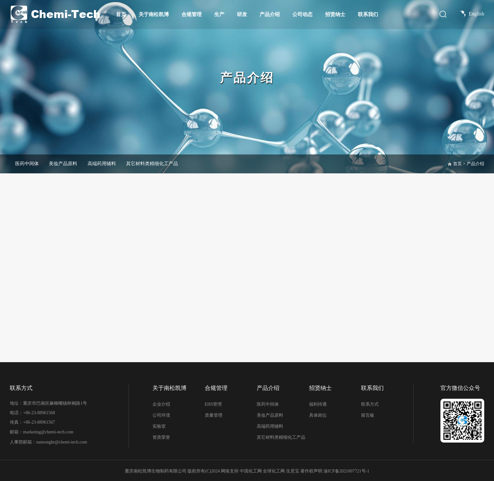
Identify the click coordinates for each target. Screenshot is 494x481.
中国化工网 (251, 469)
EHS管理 (213, 404)
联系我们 (368, 14)
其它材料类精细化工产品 (167, 163)
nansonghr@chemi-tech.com (62, 441)
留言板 (367, 415)
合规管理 (191, 14)
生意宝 (292, 469)
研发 (242, 14)
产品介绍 (270, 14)
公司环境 (161, 415)
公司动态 (302, 14)
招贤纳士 (335, 14)
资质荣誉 (161, 437)
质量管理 (213, 415)
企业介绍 (161, 404)
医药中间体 (28, 163)
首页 (121, 14)
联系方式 (370, 404)
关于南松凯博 (154, 14)
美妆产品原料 (69, 163)
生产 (219, 14)
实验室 (159, 426)
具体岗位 (318, 415)
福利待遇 (318, 404)
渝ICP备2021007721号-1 (346, 469)
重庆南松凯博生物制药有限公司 (156, 469)
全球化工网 (274, 469)
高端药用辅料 (112, 163)
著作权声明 (312, 469)
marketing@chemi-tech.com (48, 431)
